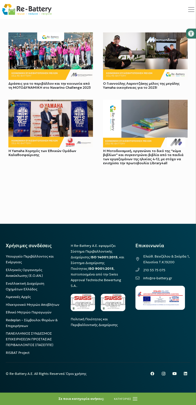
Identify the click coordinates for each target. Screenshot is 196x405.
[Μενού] (125, 399)
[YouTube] (174, 373)
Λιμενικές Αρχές (18, 297)
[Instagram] (163, 373)
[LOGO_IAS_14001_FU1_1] (83, 302)
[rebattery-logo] (27, 9)
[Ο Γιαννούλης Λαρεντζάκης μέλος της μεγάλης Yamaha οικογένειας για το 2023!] (145, 35)
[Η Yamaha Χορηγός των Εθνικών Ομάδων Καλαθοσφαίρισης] (50, 103)
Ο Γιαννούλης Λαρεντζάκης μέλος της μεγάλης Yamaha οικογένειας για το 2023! (141, 86)
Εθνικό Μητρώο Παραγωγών (28, 312)
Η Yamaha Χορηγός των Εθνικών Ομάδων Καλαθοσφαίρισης (42, 153)
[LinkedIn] (185, 373)
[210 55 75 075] (139, 270)
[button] (191, 34)
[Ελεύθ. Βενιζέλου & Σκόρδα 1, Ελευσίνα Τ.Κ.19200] (139, 259)
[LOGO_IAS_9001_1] (113, 302)
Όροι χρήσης (76, 374)
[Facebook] (152, 373)
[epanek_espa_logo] (160, 298)
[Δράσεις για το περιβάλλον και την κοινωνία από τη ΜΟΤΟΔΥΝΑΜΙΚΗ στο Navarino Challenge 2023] (50, 35)
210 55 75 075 (154, 270)
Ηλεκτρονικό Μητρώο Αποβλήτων (32, 305)
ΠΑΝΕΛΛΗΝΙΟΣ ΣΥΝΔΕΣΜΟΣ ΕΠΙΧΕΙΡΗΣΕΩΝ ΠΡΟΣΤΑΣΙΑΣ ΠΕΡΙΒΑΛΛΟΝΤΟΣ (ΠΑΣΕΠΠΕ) (29, 339)
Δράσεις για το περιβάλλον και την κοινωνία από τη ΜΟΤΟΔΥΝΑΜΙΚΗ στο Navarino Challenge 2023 (49, 86)
